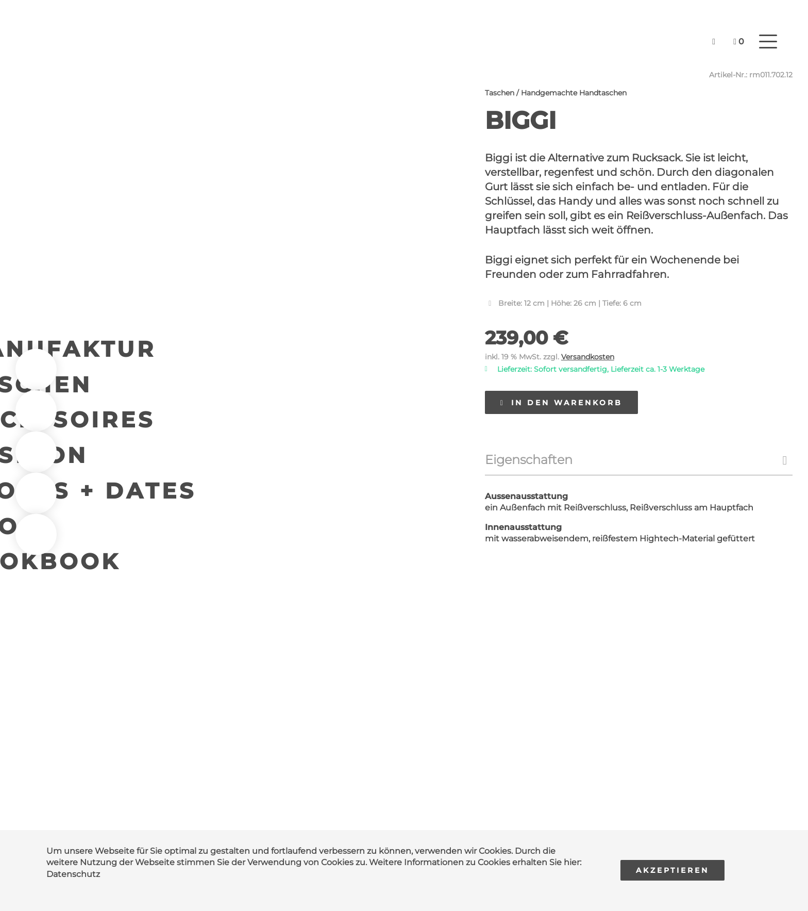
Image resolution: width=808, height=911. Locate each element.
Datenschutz (73, 874)
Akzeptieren (672, 870)
